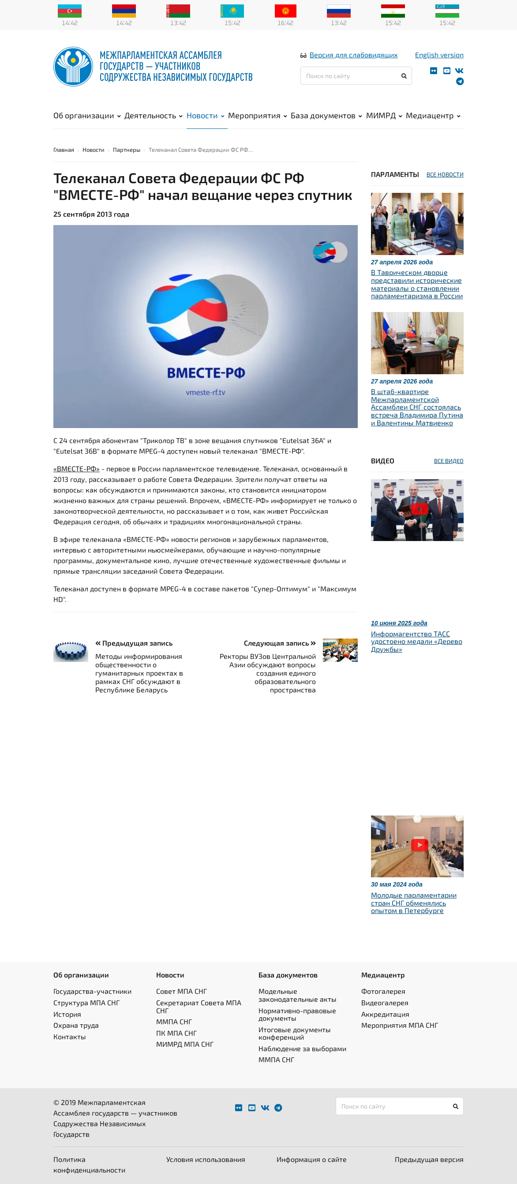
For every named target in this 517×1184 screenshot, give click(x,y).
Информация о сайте (312, 1159)
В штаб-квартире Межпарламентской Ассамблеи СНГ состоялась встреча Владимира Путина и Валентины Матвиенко (417, 406)
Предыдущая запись (133, 643)
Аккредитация (385, 1014)
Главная (63, 149)
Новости (206, 115)
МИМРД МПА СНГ (185, 1044)
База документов (326, 115)
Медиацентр (433, 115)
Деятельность (153, 115)
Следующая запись (280, 643)
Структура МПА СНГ (86, 1002)
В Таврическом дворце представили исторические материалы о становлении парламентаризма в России (417, 284)
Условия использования (205, 1159)
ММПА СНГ (174, 1021)
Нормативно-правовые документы (297, 1014)
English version (439, 54)
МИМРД (384, 115)
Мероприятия (257, 115)
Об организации (87, 115)
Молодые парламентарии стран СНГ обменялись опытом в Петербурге (414, 902)
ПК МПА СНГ (176, 1033)
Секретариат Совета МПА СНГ (198, 1006)
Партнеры (126, 149)
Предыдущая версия (429, 1159)
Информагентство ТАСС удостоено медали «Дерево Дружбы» (416, 641)
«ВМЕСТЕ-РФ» (76, 468)
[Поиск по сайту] (356, 76)
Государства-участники (92, 991)
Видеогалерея (384, 1002)
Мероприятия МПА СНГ (399, 1025)
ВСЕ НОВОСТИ (445, 174)
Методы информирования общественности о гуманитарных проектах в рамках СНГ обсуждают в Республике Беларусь (139, 673)
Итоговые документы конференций (294, 1033)
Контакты (69, 1036)
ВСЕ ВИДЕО (449, 460)
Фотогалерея (383, 991)
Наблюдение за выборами (302, 1048)
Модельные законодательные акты (297, 995)
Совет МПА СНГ (181, 991)
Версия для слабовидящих (354, 54)
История (67, 1014)
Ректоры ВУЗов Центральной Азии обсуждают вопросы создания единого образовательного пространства (268, 673)
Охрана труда (76, 1025)
